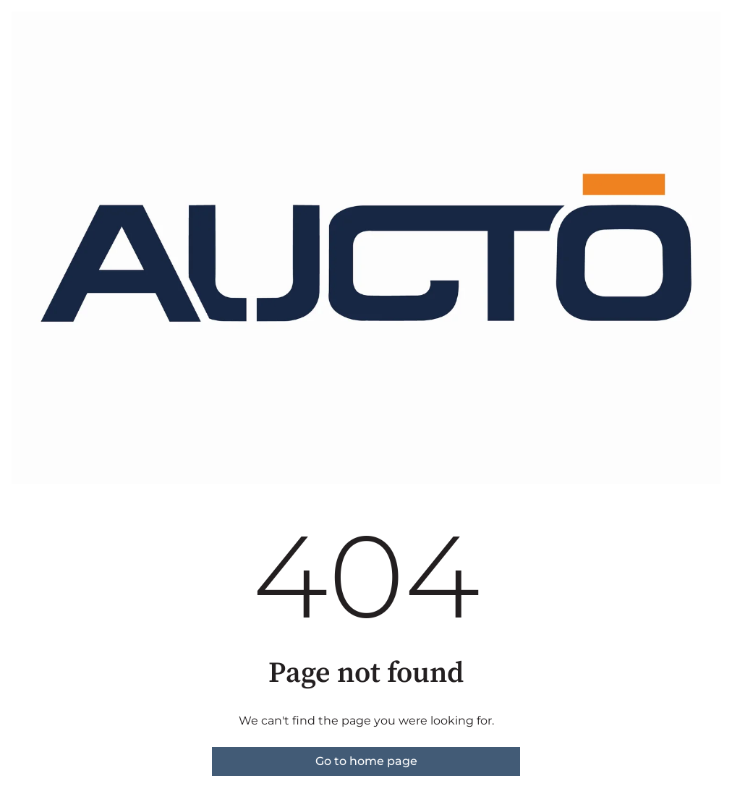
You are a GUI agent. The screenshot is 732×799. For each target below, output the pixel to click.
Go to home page (366, 761)
